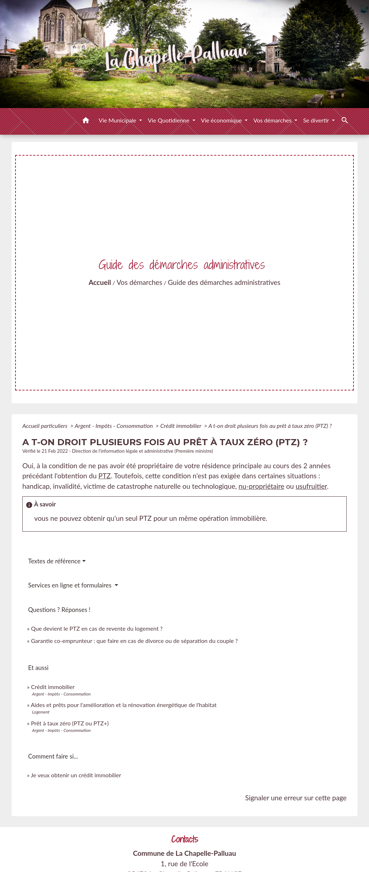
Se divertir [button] (316, 120)
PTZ (104, 475)
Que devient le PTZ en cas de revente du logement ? (97, 628)
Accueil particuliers (45, 425)
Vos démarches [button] (273, 120)
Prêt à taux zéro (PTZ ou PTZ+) (69, 723)
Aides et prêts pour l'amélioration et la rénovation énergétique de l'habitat (124, 704)
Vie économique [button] (222, 120)
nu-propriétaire (261, 486)
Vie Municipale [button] (118, 120)
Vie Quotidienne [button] (169, 120)
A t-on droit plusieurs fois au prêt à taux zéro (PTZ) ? (270, 425)
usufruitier (311, 486)
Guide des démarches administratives (224, 282)
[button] (86, 121)
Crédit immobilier (181, 425)
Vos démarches (140, 282)
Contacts (184, 839)
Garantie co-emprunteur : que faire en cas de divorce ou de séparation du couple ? (134, 640)
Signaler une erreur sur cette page (296, 797)
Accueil (100, 282)
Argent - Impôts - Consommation (114, 425)
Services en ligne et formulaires (70, 585)
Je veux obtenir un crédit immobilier (76, 775)
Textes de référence (54, 561)
